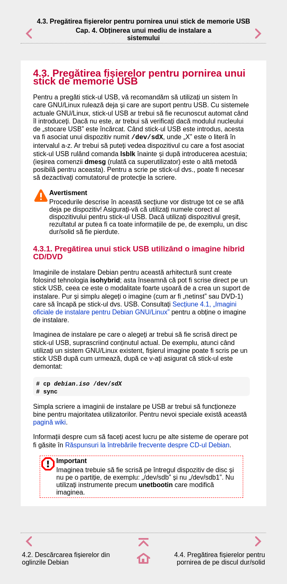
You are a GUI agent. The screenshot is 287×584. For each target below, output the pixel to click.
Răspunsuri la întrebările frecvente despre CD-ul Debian (147, 445)
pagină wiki (49, 422)
